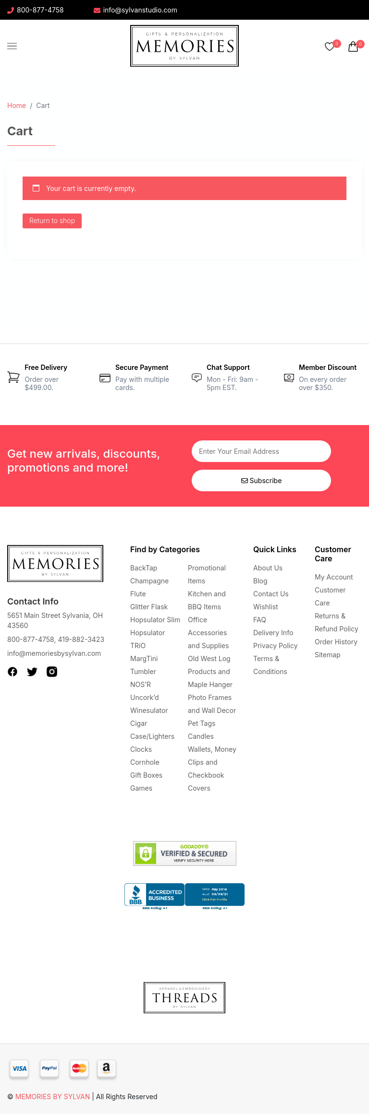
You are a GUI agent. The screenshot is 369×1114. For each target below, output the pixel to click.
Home (16, 105)
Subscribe (261, 480)
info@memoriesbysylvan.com (54, 653)
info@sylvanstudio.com (135, 10)
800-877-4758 (35, 10)
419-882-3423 (81, 639)
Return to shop (52, 220)
